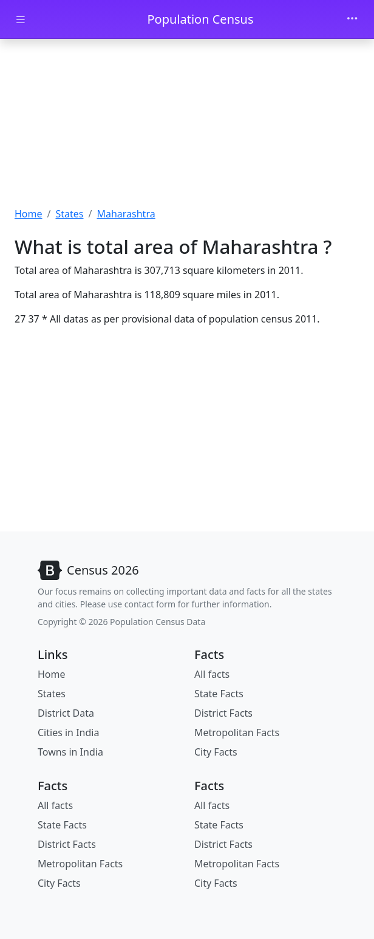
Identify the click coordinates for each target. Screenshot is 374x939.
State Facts (218, 693)
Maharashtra (126, 213)
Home (28, 213)
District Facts (223, 713)
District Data (66, 713)
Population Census (200, 19)
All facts (211, 674)
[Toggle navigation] (352, 19)
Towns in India (70, 752)
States (69, 213)
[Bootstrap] (88, 570)
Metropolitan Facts (236, 732)
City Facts (215, 752)
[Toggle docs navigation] (21, 20)
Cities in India (68, 732)
